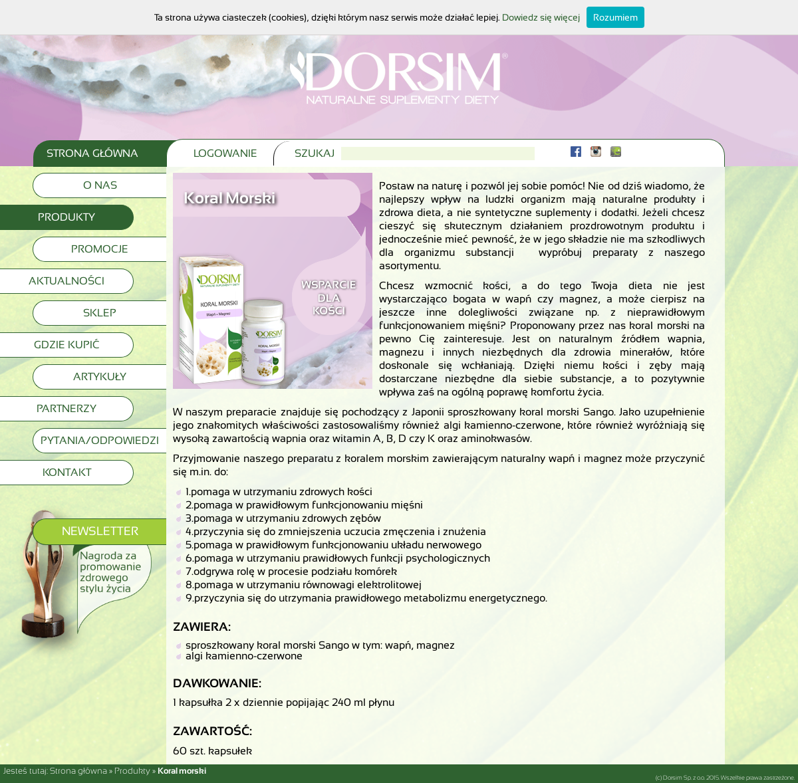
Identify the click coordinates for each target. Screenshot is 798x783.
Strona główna (78, 771)
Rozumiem (615, 17)
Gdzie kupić (67, 344)
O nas (100, 185)
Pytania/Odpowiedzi (100, 440)
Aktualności (66, 280)
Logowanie (225, 153)
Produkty (66, 217)
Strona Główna (92, 153)
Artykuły (99, 376)
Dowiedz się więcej (541, 17)
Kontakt (67, 472)
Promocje (99, 249)
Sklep (99, 312)
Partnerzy (66, 408)
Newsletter (100, 531)
